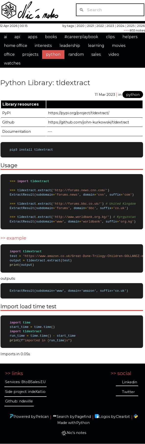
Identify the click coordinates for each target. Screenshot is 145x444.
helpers (129, 36)
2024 (120, 26)
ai (5, 36)
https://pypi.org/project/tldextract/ (78, 113)
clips (110, 36)
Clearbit (123, 417)
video (114, 54)
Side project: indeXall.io (25, 392)
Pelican (42, 417)
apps (32, 36)
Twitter (128, 392)
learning (96, 45)
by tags (68, 26)
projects (30, 54)
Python (83, 423)
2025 (130, 26)
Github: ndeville (19, 401)
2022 (100, 26)
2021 (90, 26)
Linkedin (129, 382)
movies (118, 45)
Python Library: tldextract (45, 82)
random (76, 54)
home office (15, 45)
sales (96, 54)
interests (43, 45)
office (9, 54)
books (51, 36)
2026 (141, 26)
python (53, 54)
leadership (70, 45)
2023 (110, 26)
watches (12, 63)
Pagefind (83, 417)
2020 (81, 26)
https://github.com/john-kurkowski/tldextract (88, 122)
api (17, 36)
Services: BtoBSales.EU (25, 382)
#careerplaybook (81, 36)
